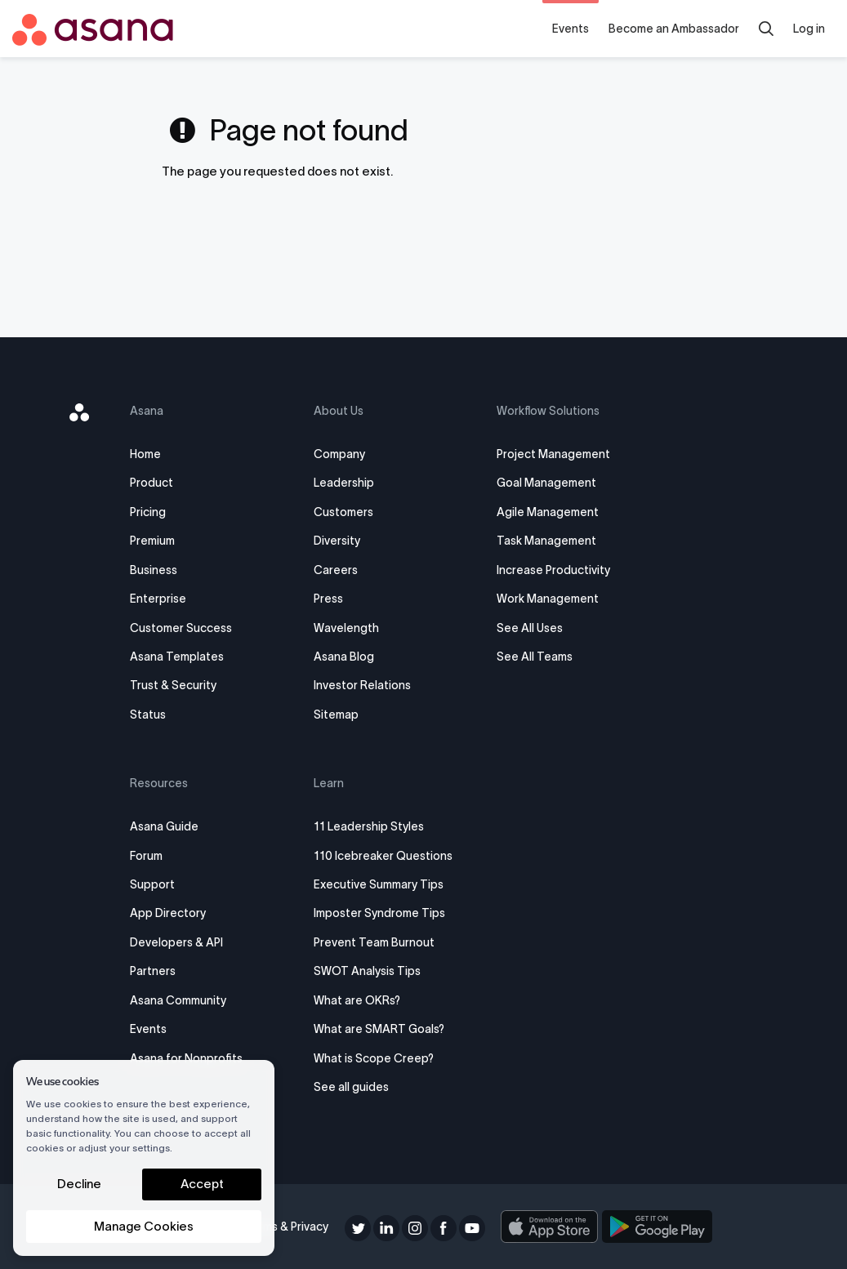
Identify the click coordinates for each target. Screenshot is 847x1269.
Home (151, 454)
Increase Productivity (552, 570)
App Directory (174, 912)
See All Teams (534, 656)
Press (330, 598)
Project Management (552, 454)
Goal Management (545, 482)
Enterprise (164, 598)
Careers (338, 570)
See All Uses (529, 627)
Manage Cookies (144, 1226)
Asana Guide (170, 826)
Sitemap (338, 714)
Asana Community (184, 1000)
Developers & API (183, 942)
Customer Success (187, 627)
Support (158, 884)
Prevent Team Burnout (376, 942)
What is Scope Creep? (376, 1058)
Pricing (154, 512)
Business (160, 570)
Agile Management (547, 512)
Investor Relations (364, 685)
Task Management (545, 540)
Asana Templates (183, 656)
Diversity (339, 540)
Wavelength (348, 627)
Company (342, 454)
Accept (202, 1184)
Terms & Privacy (289, 1226)
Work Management (547, 598)
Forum (152, 855)
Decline (79, 1184)
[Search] (766, 28)
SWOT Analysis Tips (369, 970)
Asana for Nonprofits (192, 1058)
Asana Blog (346, 656)
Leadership (346, 482)
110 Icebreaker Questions (385, 855)
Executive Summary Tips (381, 884)
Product (158, 482)
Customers (346, 512)
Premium (158, 540)
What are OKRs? (359, 1000)
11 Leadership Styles (371, 826)
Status (154, 714)
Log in (809, 28)
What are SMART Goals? (381, 1028)
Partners (159, 970)
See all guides (353, 1086)
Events (570, 28)
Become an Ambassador (674, 28)
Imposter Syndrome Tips (382, 912)
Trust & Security (179, 685)
